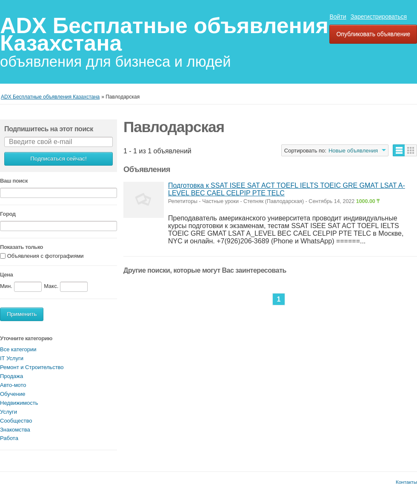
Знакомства (15, 429)
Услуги (8, 412)
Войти (337, 16)
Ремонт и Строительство (32, 367)
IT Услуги (11, 358)
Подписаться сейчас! (58, 158)
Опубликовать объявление (373, 34)
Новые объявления (353, 150)
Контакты (406, 482)
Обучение (12, 394)
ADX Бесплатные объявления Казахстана (164, 34)
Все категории (18, 349)
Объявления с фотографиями (45, 256)
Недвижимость (19, 403)
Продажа (11, 376)
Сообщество (16, 421)
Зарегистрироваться (379, 16)
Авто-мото (13, 385)
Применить (22, 314)
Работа (9, 438)
